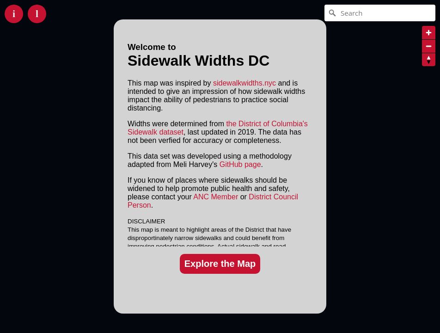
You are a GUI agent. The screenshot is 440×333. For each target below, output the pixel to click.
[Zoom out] (428, 46)
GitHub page (240, 164)
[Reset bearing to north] (428, 59)
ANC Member (215, 197)
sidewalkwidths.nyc (244, 83)
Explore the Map (220, 264)
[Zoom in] (428, 32)
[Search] (379, 13)
